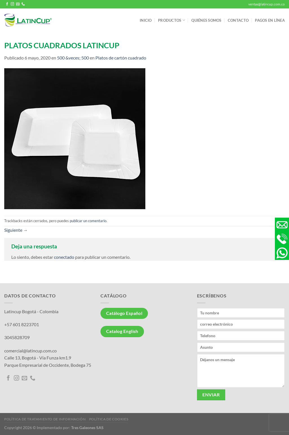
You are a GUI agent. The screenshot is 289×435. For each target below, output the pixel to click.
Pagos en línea (270, 20)
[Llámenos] (23, 4)
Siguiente (16, 230)
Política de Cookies (108, 419)
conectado (64, 257)
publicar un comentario (88, 220)
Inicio (146, 20)
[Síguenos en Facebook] (7, 4)
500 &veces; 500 (73, 57)
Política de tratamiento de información (45, 419)
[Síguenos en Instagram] (12, 4)
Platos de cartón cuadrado (120, 57)
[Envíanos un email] (17, 4)
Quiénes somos (206, 20)
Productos (171, 20)
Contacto (238, 20)
